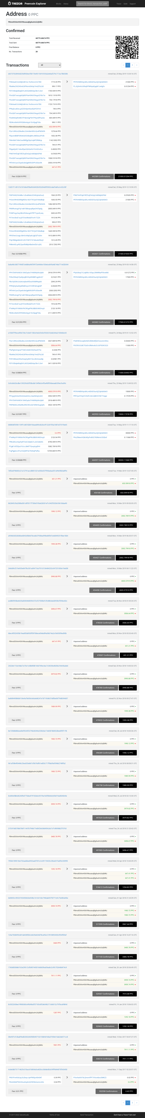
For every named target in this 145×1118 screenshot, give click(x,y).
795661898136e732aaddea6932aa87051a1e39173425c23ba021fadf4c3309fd (38, 861)
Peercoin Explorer (35, 3)
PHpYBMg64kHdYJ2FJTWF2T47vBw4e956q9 (26, 240)
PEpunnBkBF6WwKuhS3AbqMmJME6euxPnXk (26, 136)
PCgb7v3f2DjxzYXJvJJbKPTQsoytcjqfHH (24, 446)
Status (65, 4)
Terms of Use (55, 1115)
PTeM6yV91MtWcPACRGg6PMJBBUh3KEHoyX (27, 309)
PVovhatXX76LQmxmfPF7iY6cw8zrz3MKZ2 (89, 1078)
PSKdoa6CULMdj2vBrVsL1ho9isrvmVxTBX (25, 82)
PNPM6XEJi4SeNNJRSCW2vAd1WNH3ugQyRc (27, 405)
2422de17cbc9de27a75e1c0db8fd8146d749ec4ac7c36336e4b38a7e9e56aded (38, 666)
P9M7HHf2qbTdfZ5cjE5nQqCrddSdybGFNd (25, 154)
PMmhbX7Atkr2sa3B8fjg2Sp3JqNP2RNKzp (25, 140)
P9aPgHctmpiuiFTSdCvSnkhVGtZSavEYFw (25, 350)
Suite (125, 4)
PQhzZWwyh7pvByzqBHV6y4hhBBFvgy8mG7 (26, 277)
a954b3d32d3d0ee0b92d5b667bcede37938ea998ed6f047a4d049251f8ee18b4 (38, 536)
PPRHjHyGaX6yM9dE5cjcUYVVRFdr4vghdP (25, 286)
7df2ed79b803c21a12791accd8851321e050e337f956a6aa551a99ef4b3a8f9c (37, 471)
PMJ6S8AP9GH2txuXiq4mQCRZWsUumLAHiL (26, 1082)
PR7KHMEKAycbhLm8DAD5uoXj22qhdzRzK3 (90, 82)
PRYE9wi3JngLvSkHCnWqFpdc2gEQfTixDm (25, 236)
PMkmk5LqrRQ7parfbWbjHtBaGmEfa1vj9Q (25, 245)
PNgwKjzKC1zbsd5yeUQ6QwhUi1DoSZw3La (25, 149)
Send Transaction (86, 1115)
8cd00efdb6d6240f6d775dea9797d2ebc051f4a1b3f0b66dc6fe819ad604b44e (37, 796)
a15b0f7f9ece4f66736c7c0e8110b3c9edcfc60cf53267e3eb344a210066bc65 (37, 333)
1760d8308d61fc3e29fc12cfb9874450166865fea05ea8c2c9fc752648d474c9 (37, 967)
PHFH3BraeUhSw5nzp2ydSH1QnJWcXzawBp (26, 359)
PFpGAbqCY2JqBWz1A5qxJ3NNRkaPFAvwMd (90, 273)
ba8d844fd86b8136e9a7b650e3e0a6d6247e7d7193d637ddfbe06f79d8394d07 (38, 698)
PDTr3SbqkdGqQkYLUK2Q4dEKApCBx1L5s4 (25, 91)
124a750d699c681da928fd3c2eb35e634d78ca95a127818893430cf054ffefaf (37, 935)
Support (133, 4)
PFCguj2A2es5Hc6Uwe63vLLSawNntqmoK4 (25, 396)
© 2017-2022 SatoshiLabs (19, 1115)
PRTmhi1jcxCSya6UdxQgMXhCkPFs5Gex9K (25, 163)
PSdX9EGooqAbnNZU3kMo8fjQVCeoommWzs (90, 341)
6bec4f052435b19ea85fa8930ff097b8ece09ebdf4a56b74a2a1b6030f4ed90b (37, 633)
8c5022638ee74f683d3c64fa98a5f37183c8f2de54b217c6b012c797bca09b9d (37, 1004)
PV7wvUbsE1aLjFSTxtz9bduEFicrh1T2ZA (24, 218)
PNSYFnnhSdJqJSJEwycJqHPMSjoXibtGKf (25, 1078)
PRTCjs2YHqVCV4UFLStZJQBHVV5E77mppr (90, 396)
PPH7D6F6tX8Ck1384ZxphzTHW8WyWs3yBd (26, 273)
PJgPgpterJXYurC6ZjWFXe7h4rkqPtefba (24, 451)
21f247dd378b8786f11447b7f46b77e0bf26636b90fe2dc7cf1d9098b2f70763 (37, 829)
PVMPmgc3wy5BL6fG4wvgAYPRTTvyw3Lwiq (26, 213)
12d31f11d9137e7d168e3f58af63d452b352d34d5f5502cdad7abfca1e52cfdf (37, 187)
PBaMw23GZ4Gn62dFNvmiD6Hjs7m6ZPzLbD (26, 86)
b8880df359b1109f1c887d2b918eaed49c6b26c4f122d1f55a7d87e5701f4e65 (37, 425)
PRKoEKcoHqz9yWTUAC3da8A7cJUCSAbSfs (26, 442)
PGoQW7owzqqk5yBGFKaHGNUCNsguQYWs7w (27, 95)
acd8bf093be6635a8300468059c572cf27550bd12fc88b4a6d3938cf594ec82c (37, 601)
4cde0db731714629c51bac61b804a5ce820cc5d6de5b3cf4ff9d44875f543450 (37, 1070)
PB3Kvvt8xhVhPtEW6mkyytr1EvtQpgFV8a (24, 122)
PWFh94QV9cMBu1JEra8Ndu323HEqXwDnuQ (26, 195)
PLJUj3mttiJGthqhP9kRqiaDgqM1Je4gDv (89, 86)
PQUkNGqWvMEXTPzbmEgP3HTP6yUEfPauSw (27, 118)
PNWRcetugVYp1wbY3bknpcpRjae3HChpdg (25, 209)
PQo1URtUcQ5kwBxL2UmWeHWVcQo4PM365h (27, 131)
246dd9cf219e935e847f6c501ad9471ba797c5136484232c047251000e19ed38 (38, 568)
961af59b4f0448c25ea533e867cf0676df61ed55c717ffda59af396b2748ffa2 (37, 763)
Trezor (119, 4)
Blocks (58, 4)
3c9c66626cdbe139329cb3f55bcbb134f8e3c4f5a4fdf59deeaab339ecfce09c (37, 383)
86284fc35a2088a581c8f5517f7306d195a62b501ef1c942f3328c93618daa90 (37, 503)
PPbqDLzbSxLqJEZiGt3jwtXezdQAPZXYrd (25, 109)
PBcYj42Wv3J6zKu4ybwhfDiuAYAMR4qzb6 (25, 282)
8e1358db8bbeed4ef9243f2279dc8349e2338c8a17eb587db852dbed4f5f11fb (37, 731)
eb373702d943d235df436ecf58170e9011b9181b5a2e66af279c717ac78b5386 (38, 74)
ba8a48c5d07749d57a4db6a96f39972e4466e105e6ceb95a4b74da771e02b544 (38, 265)
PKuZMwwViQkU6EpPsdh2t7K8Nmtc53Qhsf (90, 437)
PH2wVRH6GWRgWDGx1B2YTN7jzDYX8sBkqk (26, 200)
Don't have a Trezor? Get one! (125, 1115)
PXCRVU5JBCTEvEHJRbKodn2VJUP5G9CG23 (90, 345)
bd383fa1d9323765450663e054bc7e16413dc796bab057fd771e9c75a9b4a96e (38, 898)
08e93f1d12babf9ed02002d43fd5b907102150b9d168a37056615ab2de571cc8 (38, 1037)
